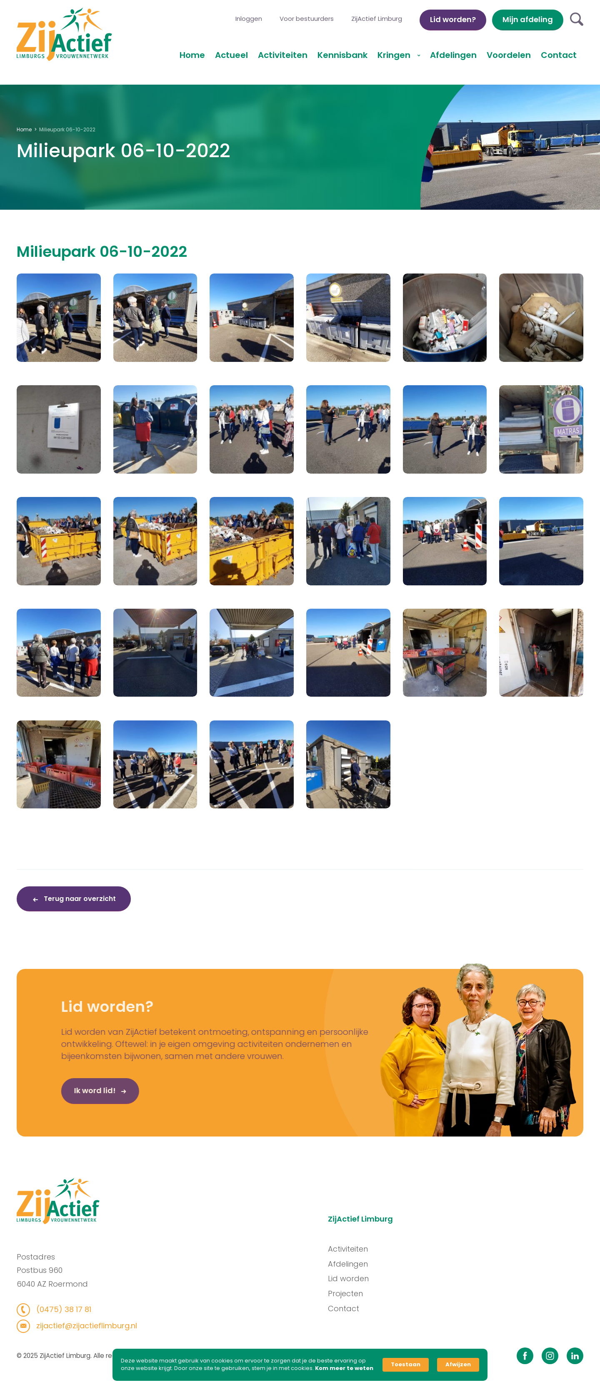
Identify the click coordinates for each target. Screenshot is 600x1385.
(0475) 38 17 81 (52, 1309)
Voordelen (509, 55)
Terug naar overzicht (79, 898)
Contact (559, 55)
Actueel (231, 55)
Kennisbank (343, 55)
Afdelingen (453, 55)
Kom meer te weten (344, 1368)
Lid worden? (453, 19)
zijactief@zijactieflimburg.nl (75, 1325)
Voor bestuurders (307, 18)
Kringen (395, 55)
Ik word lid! (71, 1100)
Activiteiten (283, 55)
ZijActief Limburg (376, 18)
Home (192, 55)
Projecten (355, 1293)
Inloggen (248, 18)
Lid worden (358, 1278)
